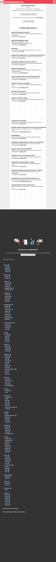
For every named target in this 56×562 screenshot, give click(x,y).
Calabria (6, 281)
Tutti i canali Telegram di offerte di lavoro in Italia (14, 511)
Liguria (5, 344)
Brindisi (6, 417)
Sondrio (6, 372)
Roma (6, 339)
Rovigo (6, 498)
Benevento (7, 296)
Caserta (7, 298)
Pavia (6, 370)
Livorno (6, 461)
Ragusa (6, 448)
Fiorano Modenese (24, 131)
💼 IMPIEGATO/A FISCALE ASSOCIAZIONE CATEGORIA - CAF (25, 178)
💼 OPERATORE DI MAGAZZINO (19, 120)
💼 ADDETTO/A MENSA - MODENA (20, 98)
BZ (23, 51)
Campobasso (8, 390)
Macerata (7, 384)
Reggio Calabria (8, 288)
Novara (6, 403)
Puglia (5, 412)
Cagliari (7, 427)
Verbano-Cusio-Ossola (10, 407)
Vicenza (7, 504)
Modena (22, 94)
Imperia (6, 347)
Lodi (6, 364)
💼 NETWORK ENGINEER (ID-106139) (20, 40)
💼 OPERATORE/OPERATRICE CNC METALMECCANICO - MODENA (27, 170)
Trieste (6, 327)
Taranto (6, 422)
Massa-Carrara (8, 465)
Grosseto (7, 460)
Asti (6, 399)
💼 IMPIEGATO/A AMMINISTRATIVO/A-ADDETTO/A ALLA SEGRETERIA (28, 142)
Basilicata (6, 274)
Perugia (6, 483)
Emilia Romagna (7, 304)
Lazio (5, 332)
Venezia (6, 501)
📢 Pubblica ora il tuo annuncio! (28, 254)
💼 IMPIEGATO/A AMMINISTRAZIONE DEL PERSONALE (24, 61)
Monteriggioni (23, 73)
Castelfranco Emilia (24, 181)
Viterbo (6, 341)
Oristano (7, 430)
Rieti (6, 337)
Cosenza (7, 284)
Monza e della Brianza (10, 369)
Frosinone (7, 334)
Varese (6, 374)
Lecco (6, 362)
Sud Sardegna (8, 433)
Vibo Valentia (8, 289)
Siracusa (7, 450)
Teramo (6, 271)
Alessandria (7, 397)
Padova (6, 496)
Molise (5, 389)
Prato (6, 470)
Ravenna (7, 316)
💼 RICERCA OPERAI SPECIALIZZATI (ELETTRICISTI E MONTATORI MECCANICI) (29, 127)
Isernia (6, 392)
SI (27, 73)
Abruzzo (6, 265)
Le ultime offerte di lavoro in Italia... (11, 508)
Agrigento (7, 438)
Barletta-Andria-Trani (10, 415)
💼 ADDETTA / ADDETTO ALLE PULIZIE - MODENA (23, 155)
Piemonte (6, 395)
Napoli (6, 299)
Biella (6, 400)
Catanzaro (7, 283)
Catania (7, 441)
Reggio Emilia (8, 317)
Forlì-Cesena (8, 309)
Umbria (5, 481)
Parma (6, 313)
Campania (6, 293)
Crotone (6, 286)
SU (25, 79)
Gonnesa (22, 79)
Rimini (6, 319)
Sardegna (6, 425)
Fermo (6, 382)
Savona (6, 351)
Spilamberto (23, 87)
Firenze (6, 458)
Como (6, 359)
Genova (6, 346)
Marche (5, 377)
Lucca (6, 463)
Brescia (6, 357)
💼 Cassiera (15, 48)
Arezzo (6, 456)
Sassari (6, 432)
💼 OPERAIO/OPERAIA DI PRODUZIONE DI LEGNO (23, 185)
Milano (21, 36)
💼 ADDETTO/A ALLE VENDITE (19, 91)
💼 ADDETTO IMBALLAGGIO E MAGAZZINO (22, 148)
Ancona (6, 379)
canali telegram (39, 17)
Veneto (5, 493)
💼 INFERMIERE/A (16, 135)
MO (27, 87)
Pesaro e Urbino (8, 385)
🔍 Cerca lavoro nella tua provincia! (28, 14)
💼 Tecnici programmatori (19, 68)
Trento (21, 58)
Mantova (7, 365)
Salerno (6, 301)
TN (24, 58)
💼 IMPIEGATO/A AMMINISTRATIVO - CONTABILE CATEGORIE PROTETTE (28, 55)
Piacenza (7, 314)
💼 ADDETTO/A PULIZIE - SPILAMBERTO (21, 83)
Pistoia (6, 468)
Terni (6, 485)
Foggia (6, 418)
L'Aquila (7, 268)
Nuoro (6, 428)
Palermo (7, 446)
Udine (6, 329)
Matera (6, 276)
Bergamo (7, 355)
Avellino (7, 294)
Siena (6, 471)
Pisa (6, 466)
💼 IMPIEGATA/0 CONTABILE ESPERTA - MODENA (23, 162)
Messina (7, 445)
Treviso (6, 499)
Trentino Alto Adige (8, 475)
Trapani (6, 451)
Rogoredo (22, 44)
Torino (6, 405)
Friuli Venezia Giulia (8, 322)
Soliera (21, 189)
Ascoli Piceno (8, 380)
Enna (6, 443)
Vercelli (6, 408)
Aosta (6, 489)
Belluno (6, 494)
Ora (21, 51)
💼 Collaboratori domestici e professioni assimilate (26, 76)
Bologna (7, 306)
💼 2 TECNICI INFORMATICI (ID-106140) (20, 32)
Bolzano (7, 476)
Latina (6, 336)
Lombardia (6, 354)
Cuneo (6, 402)
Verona (6, 503)
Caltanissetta (8, 440)
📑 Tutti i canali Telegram (28, 21)
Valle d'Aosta (7, 488)
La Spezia (7, 349)
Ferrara (6, 308)
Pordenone (7, 326)
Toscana (6, 455)
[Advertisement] (28, 110)
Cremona (7, 360)
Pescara (7, 269)
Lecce (6, 420)
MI (24, 36)
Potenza (7, 278)
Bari (6, 413)
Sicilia (5, 437)
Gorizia (6, 324)
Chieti (6, 266)
